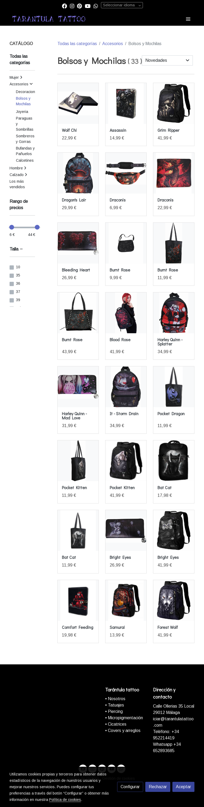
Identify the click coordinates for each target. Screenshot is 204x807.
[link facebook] (64, 5)
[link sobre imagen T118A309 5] (78, 103)
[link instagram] (72, 5)
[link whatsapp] (96, 5)
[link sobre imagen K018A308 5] (125, 312)
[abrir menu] (188, 18)
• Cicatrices (115, 724)
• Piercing (114, 711)
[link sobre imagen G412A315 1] (78, 386)
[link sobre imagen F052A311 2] (78, 460)
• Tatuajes (114, 705)
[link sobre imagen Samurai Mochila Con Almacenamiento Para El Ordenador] (125, 600)
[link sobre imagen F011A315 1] (125, 530)
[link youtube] (88, 5)
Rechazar (158, 786)
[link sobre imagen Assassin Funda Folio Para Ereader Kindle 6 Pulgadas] (125, 103)
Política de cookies (65, 799)
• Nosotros (115, 698)
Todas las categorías (77, 43)
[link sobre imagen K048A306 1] (78, 312)
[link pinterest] (79, 5)
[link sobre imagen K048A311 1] (173, 243)
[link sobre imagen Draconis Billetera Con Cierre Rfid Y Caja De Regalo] (173, 173)
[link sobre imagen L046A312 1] (125, 173)
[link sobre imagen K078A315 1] (78, 243)
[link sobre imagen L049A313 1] (78, 173)
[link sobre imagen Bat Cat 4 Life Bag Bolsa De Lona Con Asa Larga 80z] (78, 530)
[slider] (11, 227)
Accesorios (112, 43)
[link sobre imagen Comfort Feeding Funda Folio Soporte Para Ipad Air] (78, 600)
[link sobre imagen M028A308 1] (173, 103)
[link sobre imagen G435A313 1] (173, 312)
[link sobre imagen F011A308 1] (173, 530)
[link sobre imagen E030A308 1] (173, 600)
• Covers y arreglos (123, 730)
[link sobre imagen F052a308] (125, 460)
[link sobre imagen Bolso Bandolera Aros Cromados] (125, 243)
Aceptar (183, 786)
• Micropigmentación (124, 718)
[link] (49, 19)
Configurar (130, 786)
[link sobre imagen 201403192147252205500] (173, 460)
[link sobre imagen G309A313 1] (125, 386)
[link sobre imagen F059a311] (173, 386)
